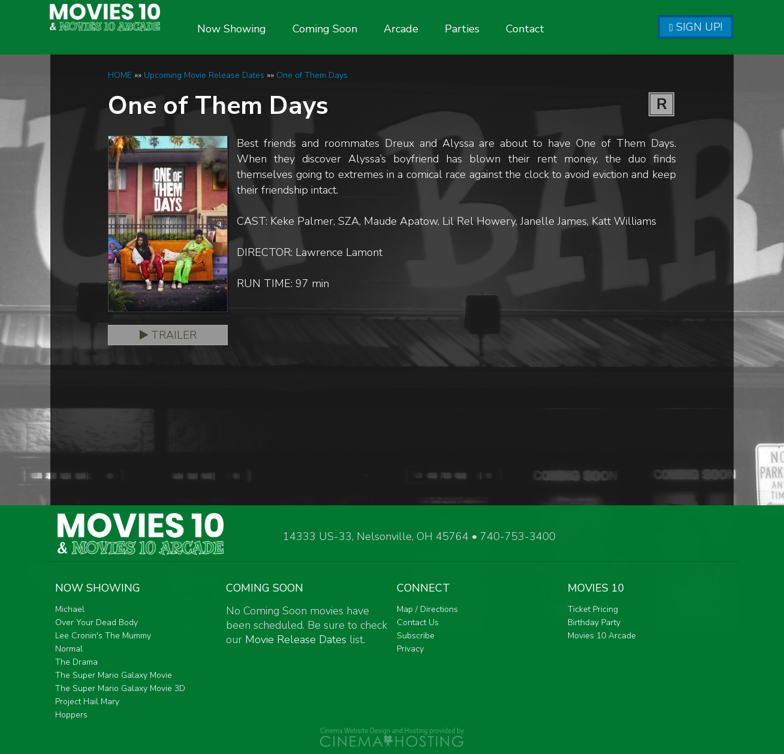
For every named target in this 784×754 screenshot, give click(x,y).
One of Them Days (312, 75)
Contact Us (418, 622)
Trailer (168, 335)
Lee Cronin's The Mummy (103, 635)
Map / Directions (427, 609)
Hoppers (71, 714)
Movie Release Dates (295, 639)
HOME (120, 75)
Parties (495, 29)
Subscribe (416, 635)
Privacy (410, 649)
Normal (69, 649)
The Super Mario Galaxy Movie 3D (120, 688)
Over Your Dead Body (96, 622)
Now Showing (265, 29)
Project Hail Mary (87, 701)
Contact (558, 29)
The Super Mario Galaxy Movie (113, 675)
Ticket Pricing (593, 609)
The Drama (76, 662)
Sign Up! (695, 27)
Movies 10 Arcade (602, 635)
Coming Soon (358, 29)
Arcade (434, 29)
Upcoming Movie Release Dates (204, 75)
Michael (70, 609)
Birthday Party (594, 622)
